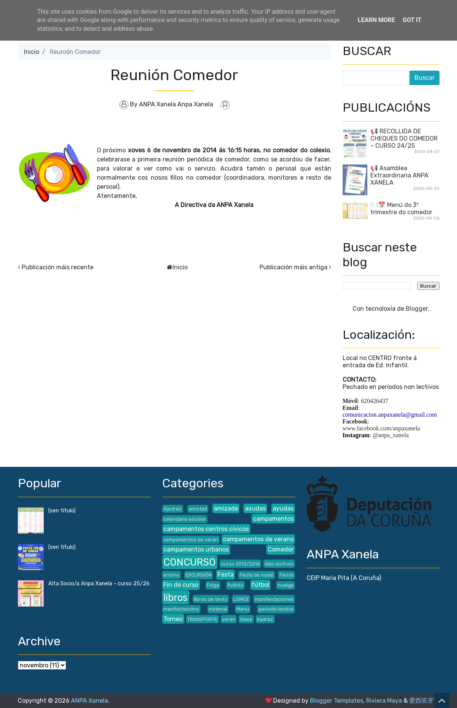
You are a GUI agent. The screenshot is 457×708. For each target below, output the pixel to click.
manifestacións (181, 609)
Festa (226, 574)
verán (228, 619)
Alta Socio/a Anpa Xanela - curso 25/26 (99, 583)
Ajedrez (172, 509)
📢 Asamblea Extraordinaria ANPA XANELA (399, 175)
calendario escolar (184, 519)
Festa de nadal (257, 575)
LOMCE (241, 599)
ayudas (283, 508)
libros (175, 597)
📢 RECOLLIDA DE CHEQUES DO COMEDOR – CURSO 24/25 (404, 138)
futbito (236, 585)
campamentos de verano (258, 539)
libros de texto (211, 599)
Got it (412, 20)
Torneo (173, 619)
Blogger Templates (336, 700)
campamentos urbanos (196, 549)
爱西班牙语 (424, 700)
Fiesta (287, 575)
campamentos (273, 518)
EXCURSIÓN (199, 575)
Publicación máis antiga (293, 267)
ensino (171, 575)
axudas (255, 508)
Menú (242, 609)
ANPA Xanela (89, 700)
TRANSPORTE (202, 619)
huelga (286, 585)
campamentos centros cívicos (206, 529)
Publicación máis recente (57, 267)
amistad (198, 509)
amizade (226, 508)
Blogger (417, 308)
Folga (213, 585)
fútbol (260, 584)
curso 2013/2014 (240, 564)
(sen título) (62, 510)
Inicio (31, 51)
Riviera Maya (384, 700)
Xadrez (265, 619)
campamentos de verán (190, 539)
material (218, 609)
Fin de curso (180, 584)
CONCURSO (189, 562)
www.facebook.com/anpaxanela (381, 428)
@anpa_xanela (391, 435)
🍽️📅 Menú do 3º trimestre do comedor (401, 208)
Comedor (281, 549)
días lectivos (279, 564)
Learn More (376, 20)
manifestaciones (274, 599)
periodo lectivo (276, 609)
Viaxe (246, 619)
